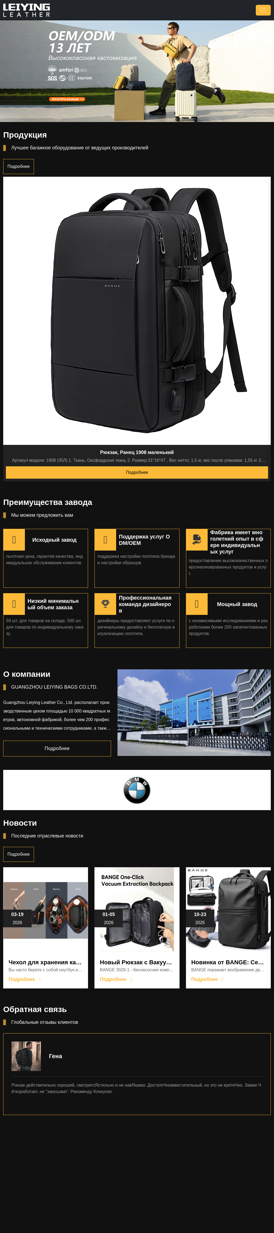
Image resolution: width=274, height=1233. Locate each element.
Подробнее (18, 166)
